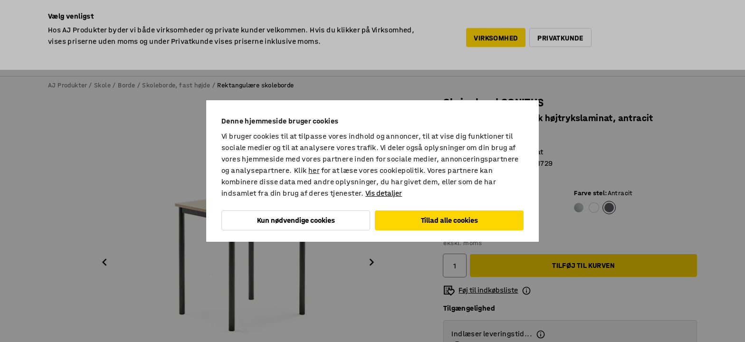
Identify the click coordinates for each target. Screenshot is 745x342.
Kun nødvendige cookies (296, 220)
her (313, 170)
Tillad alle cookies (449, 220)
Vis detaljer (383, 193)
